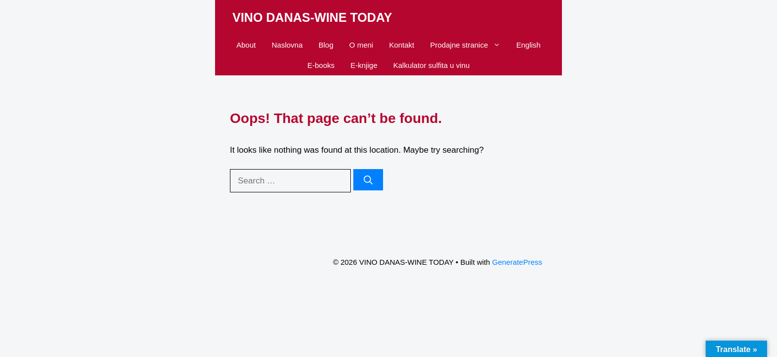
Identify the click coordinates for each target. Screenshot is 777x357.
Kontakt (401, 45)
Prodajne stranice (469, 45)
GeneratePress (517, 262)
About (246, 45)
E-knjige (363, 65)
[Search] (368, 179)
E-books (320, 65)
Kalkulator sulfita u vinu (431, 65)
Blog (326, 45)
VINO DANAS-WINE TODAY (312, 17)
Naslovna (287, 45)
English (528, 45)
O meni (361, 45)
